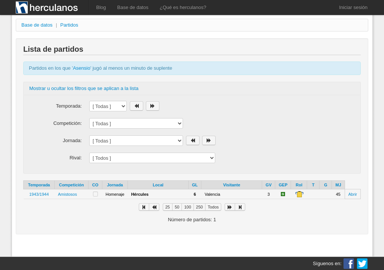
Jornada (115, 185)
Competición (71, 185)
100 (187, 207)
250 (199, 207)
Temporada (39, 185)
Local (158, 185)
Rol (299, 185)
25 (167, 207)
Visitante (231, 185)
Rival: (75, 157)
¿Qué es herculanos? (183, 7)
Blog (101, 7)
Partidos (69, 25)
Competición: (67, 123)
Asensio (81, 68)
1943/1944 (39, 194)
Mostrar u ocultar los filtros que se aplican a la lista (83, 88)
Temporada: (69, 106)
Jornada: (72, 140)
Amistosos (67, 194)
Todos (213, 207)
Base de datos (132, 7)
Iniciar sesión (353, 7)
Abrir (352, 194)
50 (177, 207)
